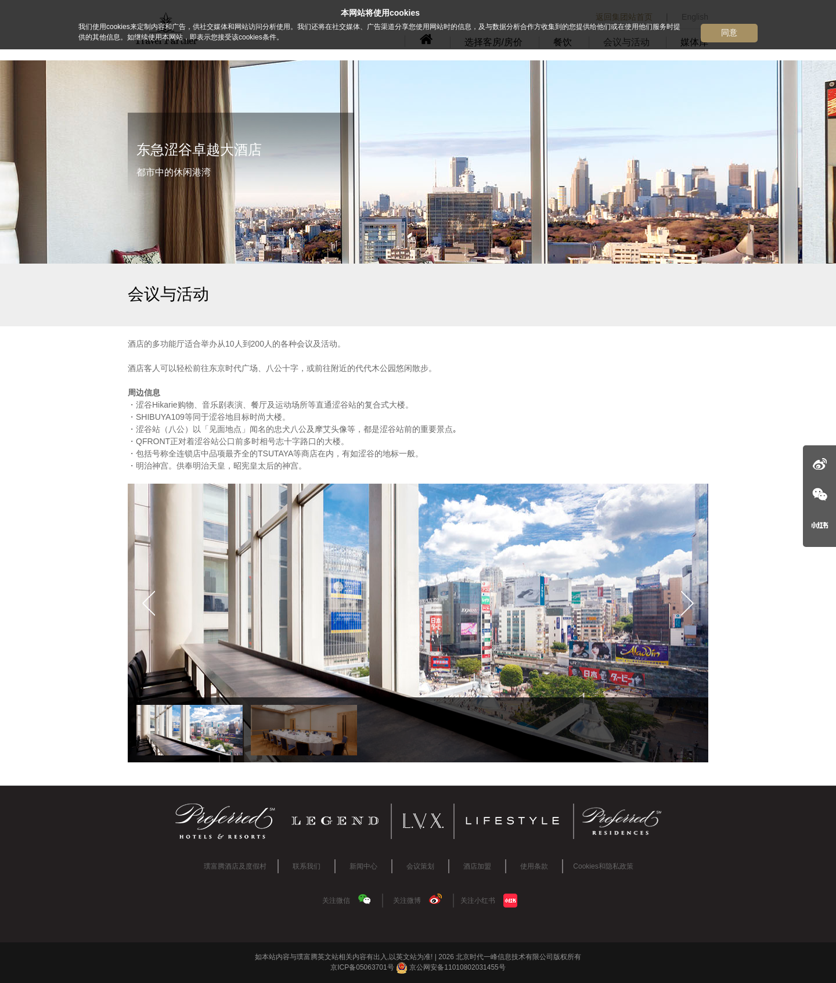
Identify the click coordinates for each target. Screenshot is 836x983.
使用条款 (534, 866)
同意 (729, 32)
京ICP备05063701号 (362, 967)
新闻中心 (363, 866)
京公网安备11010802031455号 (451, 967)
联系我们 (306, 866)
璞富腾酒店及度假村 (235, 866)
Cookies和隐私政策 (603, 866)
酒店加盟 (477, 866)
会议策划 (420, 866)
